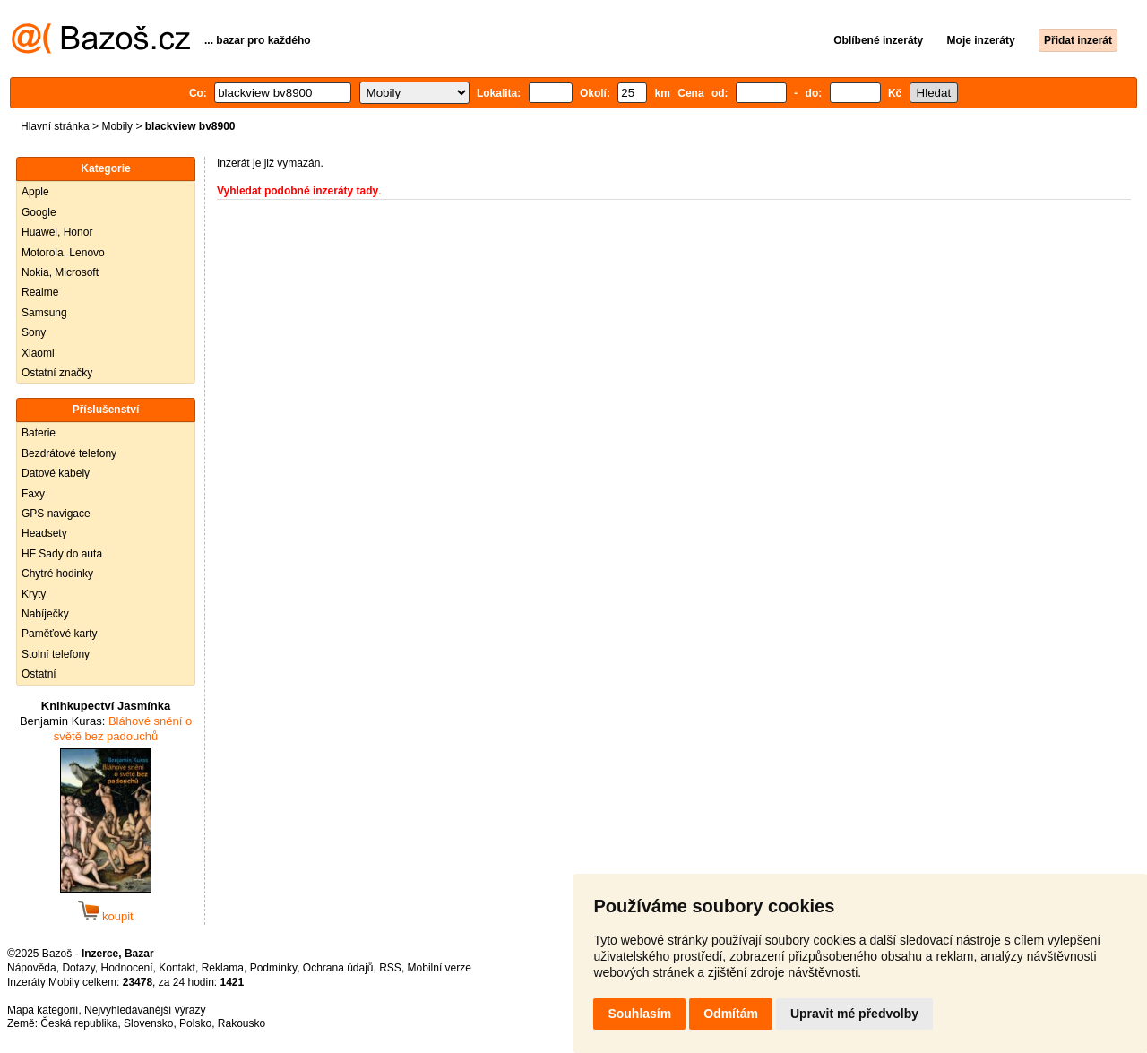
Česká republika (78, 1023)
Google (39, 212)
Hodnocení (127, 968)
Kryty (34, 594)
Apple (35, 192)
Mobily (117, 126)
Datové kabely (56, 473)
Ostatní (39, 674)
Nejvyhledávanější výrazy (144, 1010)
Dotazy (78, 968)
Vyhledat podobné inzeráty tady (297, 191)
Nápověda (31, 968)
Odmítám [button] (730, 1013)
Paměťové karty (60, 633)
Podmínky (273, 968)
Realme (40, 292)
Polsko (195, 1023)
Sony (34, 332)
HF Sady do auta (62, 554)
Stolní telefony (56, 654)
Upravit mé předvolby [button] (854, 1013)
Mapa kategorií (42, 1010)
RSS (390, 968)
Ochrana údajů (338, 968)
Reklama (223, 968)
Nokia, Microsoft (60, 272)
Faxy (33, 494)
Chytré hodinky (57, 573)
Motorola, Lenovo (63, 252)
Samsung (44, 312)
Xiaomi (38, 353)
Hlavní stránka (55, 126)
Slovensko (148, 1023)
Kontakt (177, 968)
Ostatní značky (57, 373)
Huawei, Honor (57, 232)
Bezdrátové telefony (69, 453)
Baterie (39, 433)
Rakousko (241, 1023)
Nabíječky (45, 614)
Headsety (44, 533)
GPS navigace (56, 513)
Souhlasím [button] (639, 1013)
